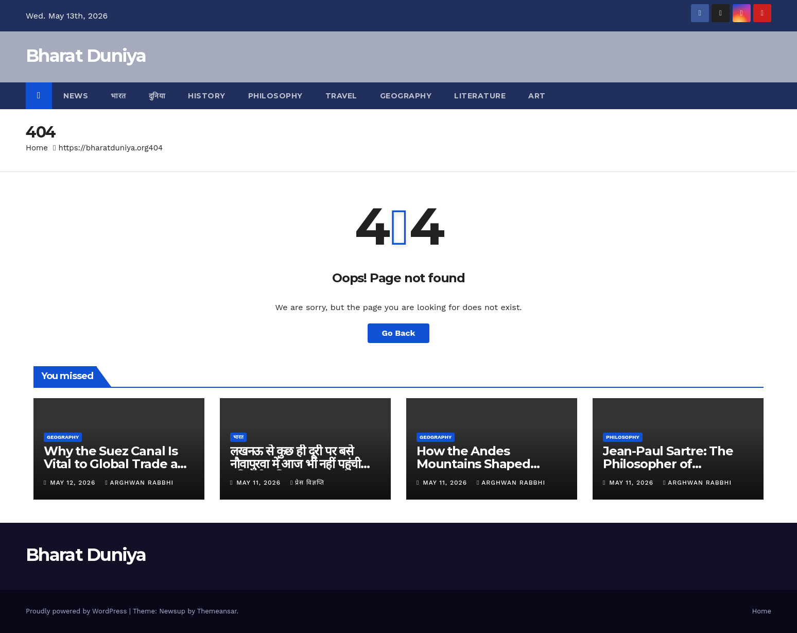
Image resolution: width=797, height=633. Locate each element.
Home (37, 147)
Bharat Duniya (86, 55)
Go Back (398, 333)
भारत (118, 95)
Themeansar (217, 611)
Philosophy (275, 95)
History (207, 95)
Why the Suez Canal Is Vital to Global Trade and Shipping (119, 463)
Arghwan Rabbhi (139, 482)
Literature (480, 95)
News (75, 95)
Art (537, 95)
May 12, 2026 (74, 482)
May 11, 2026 (259, 482)
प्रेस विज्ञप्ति (307, 482)
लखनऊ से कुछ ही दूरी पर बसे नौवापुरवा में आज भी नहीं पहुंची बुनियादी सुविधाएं (295, 463)
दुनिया (157, 95)
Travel (341, 95)
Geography (406, 95)
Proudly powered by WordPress (77, 611)
